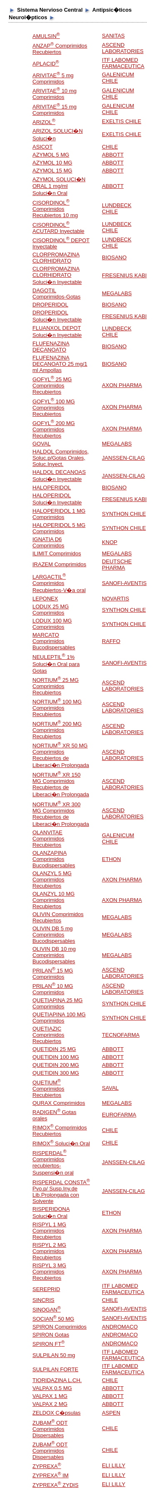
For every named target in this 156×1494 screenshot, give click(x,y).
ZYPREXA (46, 1466)
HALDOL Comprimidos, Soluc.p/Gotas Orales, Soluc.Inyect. (60, 457)
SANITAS (113, 36)
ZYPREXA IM (50, 1475)
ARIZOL (43, 122)
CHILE (110, 147)
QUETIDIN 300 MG (55, 1073)
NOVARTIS (115, 598)
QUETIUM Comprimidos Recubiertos (48, 1088)
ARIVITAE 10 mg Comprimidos (54, 94)
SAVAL (110, 1088)
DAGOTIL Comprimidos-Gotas (56, 293)
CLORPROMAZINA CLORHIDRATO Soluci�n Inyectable (57, 275)
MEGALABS (117, 293)
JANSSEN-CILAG (123, 458)
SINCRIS (43, 1300)
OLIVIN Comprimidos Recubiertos (58, 917)
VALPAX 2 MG (49, 1404)
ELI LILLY (113, 1465)
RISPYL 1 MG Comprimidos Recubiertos (49, 1230)
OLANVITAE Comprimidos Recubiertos (48, 838)
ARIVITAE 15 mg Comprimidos (54, 110)
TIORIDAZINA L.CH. (57, 1380)
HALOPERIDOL (51, 487)
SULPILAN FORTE (55, 1369)
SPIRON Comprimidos (59, 1327)
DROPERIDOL (50, 304)
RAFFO (111, 641)
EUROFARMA (119, 1115)
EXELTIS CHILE (121, 121)
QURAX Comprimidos (58, 1103)
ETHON (111, 859)
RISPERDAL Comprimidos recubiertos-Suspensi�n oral (53, 1163)
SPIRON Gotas (50, 1335)
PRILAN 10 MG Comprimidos (52, 989)
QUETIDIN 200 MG (55, 1065)
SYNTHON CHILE (124, 514)
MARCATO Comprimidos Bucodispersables (53, 641)
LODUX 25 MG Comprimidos (50, 609)
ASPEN (111, 1413)
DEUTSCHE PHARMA (117, 564)
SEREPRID (46, 1289)
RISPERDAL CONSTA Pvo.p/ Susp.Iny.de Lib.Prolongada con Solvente (61, 1191)
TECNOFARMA (120, 1035)
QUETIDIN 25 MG (54, 1049)
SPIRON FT (48, 1344)
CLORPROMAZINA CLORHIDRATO (55, 257)
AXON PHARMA (122, 385)
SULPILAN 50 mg (53, 1355)
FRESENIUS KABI (124, 275)
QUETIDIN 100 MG (55, 1057)
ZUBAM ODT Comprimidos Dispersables (50, 1429)
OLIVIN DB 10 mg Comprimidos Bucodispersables (54, 955)
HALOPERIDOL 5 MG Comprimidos (58, 528)
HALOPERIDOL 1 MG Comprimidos (58, 514)
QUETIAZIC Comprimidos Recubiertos (48, 1035)
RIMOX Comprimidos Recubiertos (59, 1130)
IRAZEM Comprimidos (59, 564)
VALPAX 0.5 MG (52, 1388)
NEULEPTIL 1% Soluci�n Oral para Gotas (55, 664)
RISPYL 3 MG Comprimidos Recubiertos (49, 1271)
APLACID (45, 64)
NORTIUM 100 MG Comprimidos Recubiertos (57, 708)
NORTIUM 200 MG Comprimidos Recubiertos (57, 730)
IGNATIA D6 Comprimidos (48, 542)
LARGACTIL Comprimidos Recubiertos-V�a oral (59, 583)
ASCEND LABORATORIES (123, 48)
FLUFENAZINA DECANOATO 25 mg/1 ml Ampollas (59, 364)
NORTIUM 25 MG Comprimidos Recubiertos (55, 686)
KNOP (109, 542)
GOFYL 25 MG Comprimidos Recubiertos (52, 385)
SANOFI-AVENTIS (124, 583)
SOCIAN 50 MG (53, 1319)
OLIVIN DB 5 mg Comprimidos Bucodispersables (53, 934)
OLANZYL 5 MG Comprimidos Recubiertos (52, 879)
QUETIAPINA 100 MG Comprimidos (59, 1017)
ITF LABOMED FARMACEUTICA (123, 63)
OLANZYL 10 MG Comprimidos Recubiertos (53, 900)
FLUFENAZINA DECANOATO (50, 346)
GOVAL (41, 444)
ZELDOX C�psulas (56, 1413)
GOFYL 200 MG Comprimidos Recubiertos (53, 429)
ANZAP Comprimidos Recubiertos (59, 49)
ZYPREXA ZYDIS (55, 1485)
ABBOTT (113, 155)
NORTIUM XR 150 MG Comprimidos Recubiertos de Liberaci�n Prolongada (60, 785)
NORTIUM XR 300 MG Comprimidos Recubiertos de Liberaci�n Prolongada (60, 814)
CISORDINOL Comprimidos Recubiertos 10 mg (55, 209)
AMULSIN (46, 36)
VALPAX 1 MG (49, 1396)
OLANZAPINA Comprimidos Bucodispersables (53, 859)
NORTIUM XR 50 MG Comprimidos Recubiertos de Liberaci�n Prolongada (60, 755)
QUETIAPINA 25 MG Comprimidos (57, 1003)
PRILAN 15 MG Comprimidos (52, 973)
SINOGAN (46, 1310)
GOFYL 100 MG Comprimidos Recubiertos (53, 407)
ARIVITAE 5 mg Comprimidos (53, 78)
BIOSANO (114, 257)
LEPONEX (45, 598)
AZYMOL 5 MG (50, 155)
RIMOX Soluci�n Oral (61, 1143)
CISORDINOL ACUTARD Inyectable (58, 228)
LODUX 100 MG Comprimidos (52, 624)
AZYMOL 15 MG (52, 170)
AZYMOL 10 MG (52, 163)
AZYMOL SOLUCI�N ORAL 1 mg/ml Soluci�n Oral (58, 186)
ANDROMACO (120, 1327)
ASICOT (42, 147)
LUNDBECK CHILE (116, 208)
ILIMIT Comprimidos (56, 553)
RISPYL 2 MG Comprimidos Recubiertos (49, 1251)
